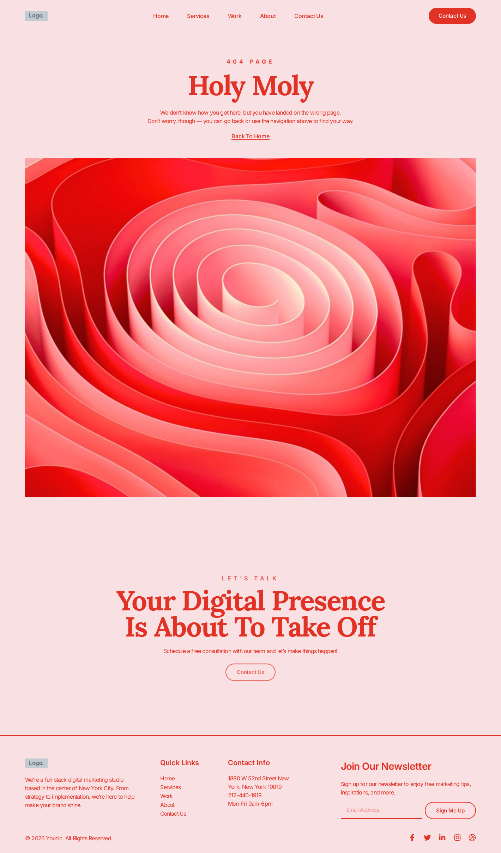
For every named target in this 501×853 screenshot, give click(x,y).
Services (196, 15)
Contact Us (306, 15)
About (265, 15)
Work (232, 15)
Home (158, 15)
